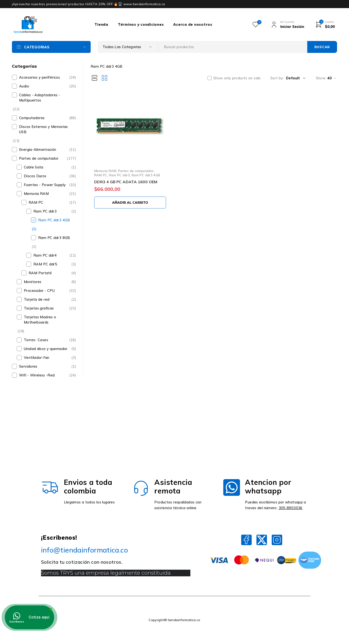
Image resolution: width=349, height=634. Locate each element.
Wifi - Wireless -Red (37, 375)
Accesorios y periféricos (39, 77)
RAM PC (36, 202)
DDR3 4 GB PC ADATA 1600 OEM (125, 181)
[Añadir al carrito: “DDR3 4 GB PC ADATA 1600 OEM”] (130, 202)
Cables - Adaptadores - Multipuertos (39, 97)
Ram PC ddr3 (45, 211)
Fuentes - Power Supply (45, 185)
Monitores (32, 281)
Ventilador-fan (36, 357)
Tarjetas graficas (39, 308)
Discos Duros (35, 176)
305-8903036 (290, 508)
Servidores (28, 366)
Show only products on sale (237, 78)
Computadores (32, 118)
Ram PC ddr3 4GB (54, 220)
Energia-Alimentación (37, 149)
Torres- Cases (36, 340)
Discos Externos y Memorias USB (43, 129)
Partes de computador (39, 158)
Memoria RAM (36, 193)
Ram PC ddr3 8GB (54, 237)
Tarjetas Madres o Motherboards (40, 320)
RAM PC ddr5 (45, 264)
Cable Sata (33, 167)
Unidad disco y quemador (46, 348)
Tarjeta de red (36, 299)
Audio (24, 86)
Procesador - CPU (39, 290)
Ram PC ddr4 (45, 255)
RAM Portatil (40, 273)
